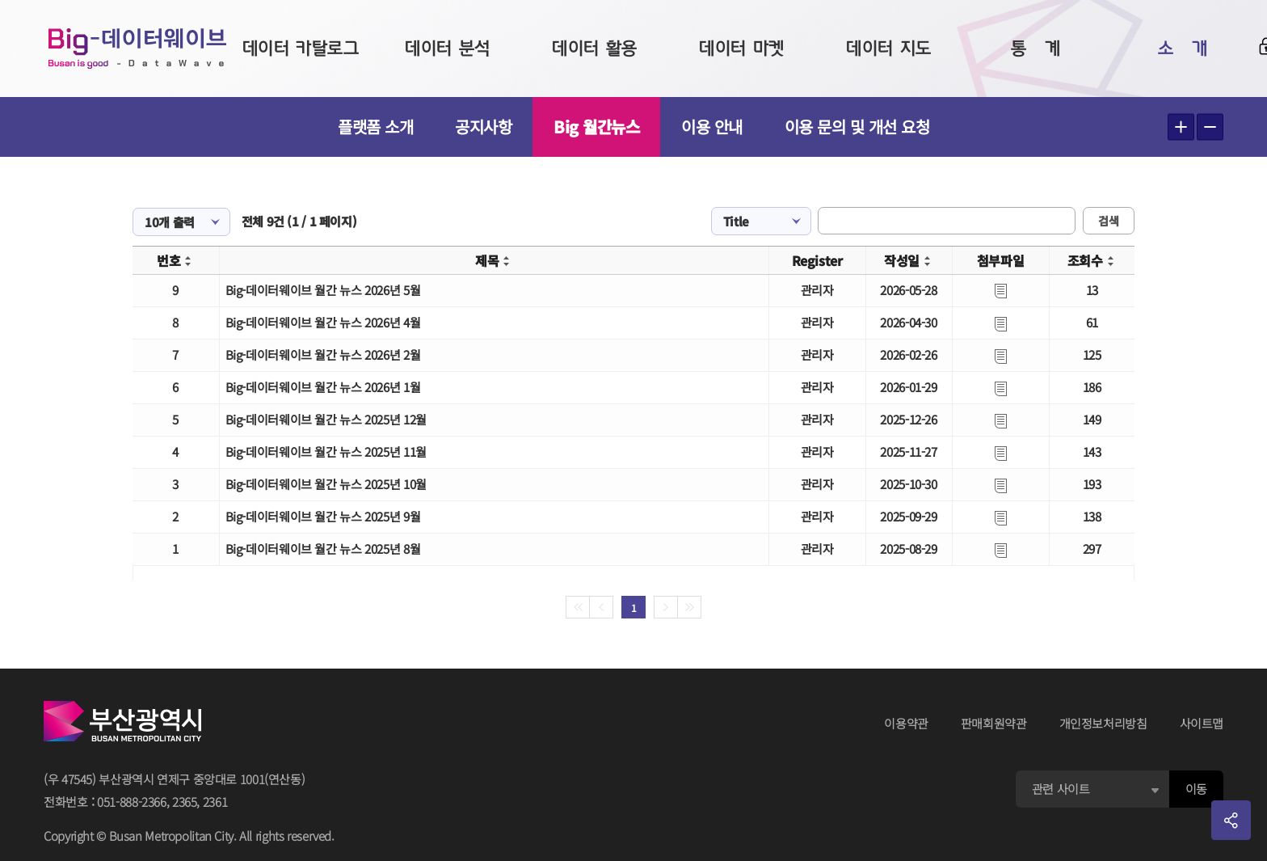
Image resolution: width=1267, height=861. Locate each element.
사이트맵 (1202, 723)
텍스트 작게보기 (1210, 127)
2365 (184, 801)
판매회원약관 (994, 723)
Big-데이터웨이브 (137, 48)
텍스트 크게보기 (1181, 127)
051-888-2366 (131, 801)
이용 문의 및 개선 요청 (857, 126)
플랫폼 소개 (375, 126)
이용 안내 (712, 126)
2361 (215, 801)
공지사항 (483, 126)
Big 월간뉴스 (596, 126)
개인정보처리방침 (1103, 723)
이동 (1196, 788)
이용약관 (906, 723)
